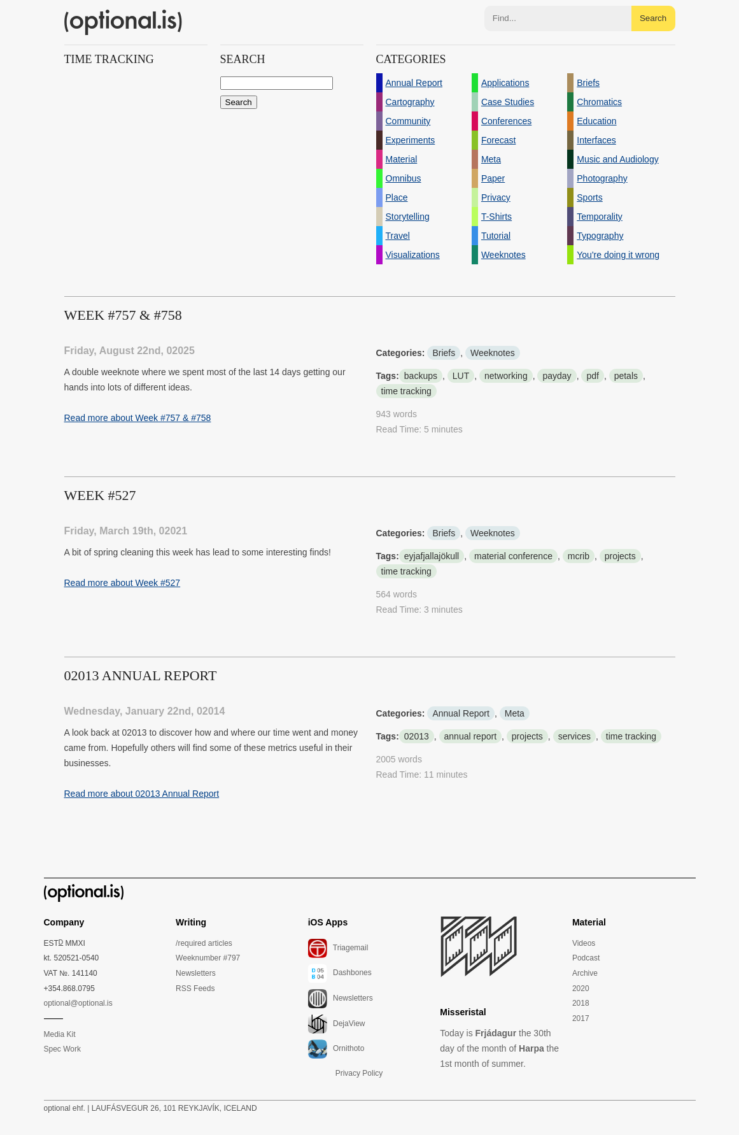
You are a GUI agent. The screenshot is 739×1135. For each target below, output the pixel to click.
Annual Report (460, 713)
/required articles (204, 943)
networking (506, 376)
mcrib (578, 556)
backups (420, 376)
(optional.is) (123, 22)
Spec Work (62, 1049)
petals (626, 376)
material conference (513, 556)
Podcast (586, 957)
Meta (514, 713)
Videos (583, 943)
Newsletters (196, 973)
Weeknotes (492, 353)
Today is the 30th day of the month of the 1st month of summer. (499, 1048)
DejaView (336, 1024)
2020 (580, 988)
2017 (580, 1018)
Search (653, 18)
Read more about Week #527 (122, 583)
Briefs (443, 353)
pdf (592, 376)
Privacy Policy (359, 1073)
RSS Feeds (195, 988)
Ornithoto (336, 1049)
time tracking (406, 391)
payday (556, 376)
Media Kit (60, 1034)
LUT (461, 376)
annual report (470, 736)
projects (620, 556)
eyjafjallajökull (431, 556)
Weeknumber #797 (208, 957)
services (574, 736)
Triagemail (338, 948)
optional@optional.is (78, 1003)
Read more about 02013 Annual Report (142, 794)
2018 (580, 1003)
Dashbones (340, 973)
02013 (416, 736)
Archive (585, 973)
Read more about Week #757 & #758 (137, 418)
